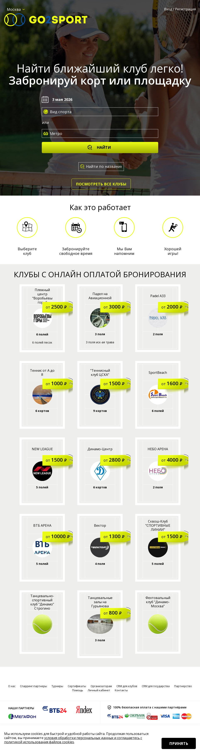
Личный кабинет (99, 690)
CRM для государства (156, 686)
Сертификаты (77, 686)
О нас (11, 686)
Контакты (121, 690)
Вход (168, 9)
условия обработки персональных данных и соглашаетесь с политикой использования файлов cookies (73, 740)
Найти (99, 147)
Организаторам (101, 686)
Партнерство (183, 686)
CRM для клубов (126, 686)
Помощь (77, 690)
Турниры (57, 686)
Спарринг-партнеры (33, 686)
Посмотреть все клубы (101, 184)
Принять (178, 743)
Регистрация (185, 9)
